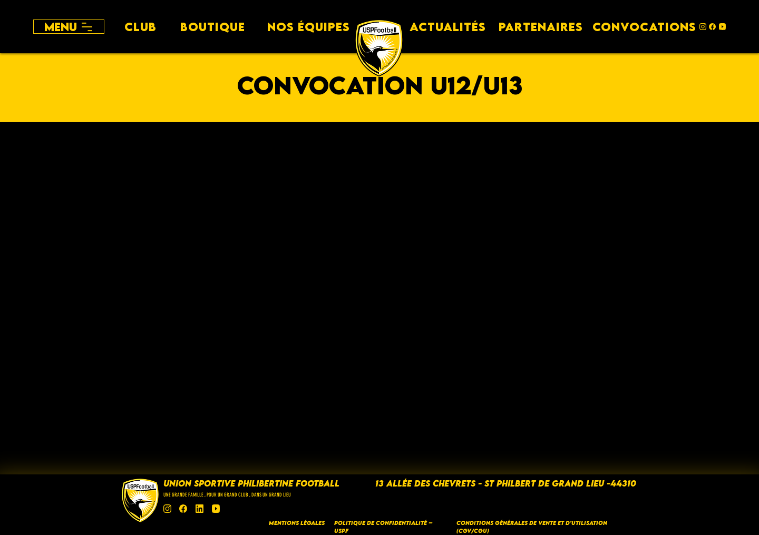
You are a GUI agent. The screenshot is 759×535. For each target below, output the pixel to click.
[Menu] (68, 27)
